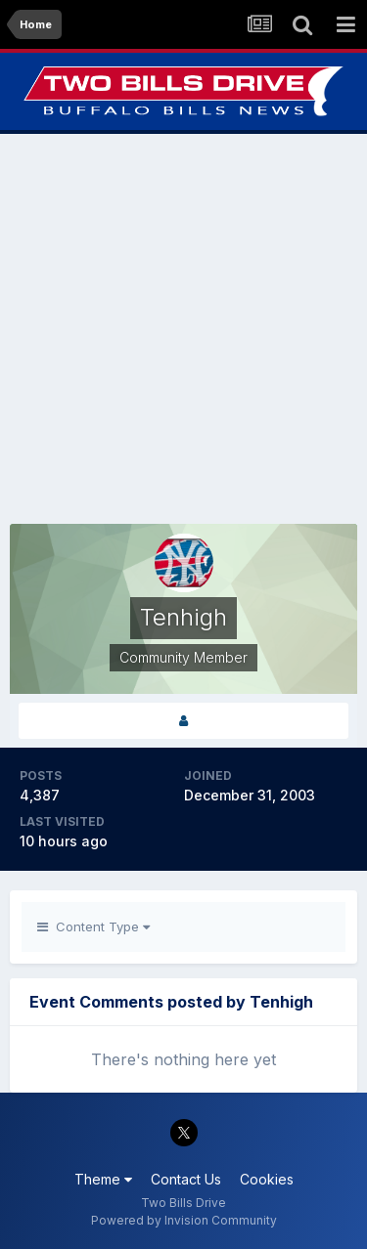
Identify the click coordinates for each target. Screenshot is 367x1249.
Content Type (93, 926)
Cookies (267, 1179)
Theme (103, 1179)
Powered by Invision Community (184, 1220)
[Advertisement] (183, 329)
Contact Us (186, 1179)
